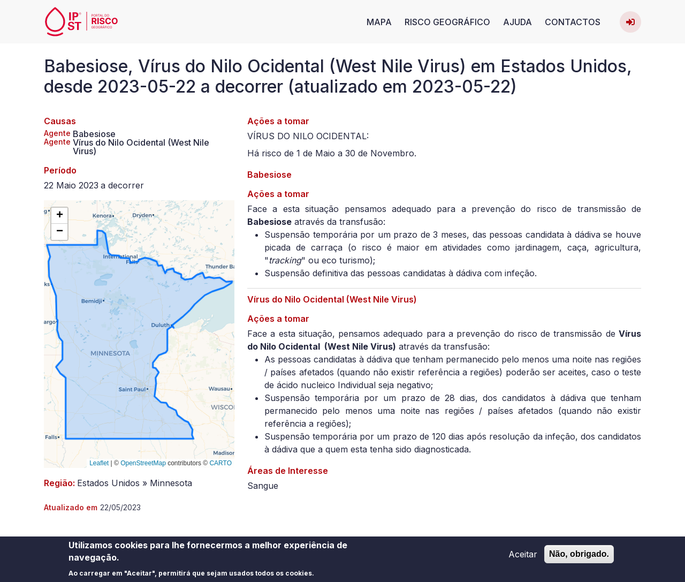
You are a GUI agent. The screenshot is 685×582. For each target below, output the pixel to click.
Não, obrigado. (579, 556)
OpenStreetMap (143, 463)
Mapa (379, 22)
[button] (59, 216)
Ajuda (517, 22)
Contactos (572, 22)
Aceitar (522, 556)
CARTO (220, 463)
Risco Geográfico (447, 22)
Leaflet (99, 463)
